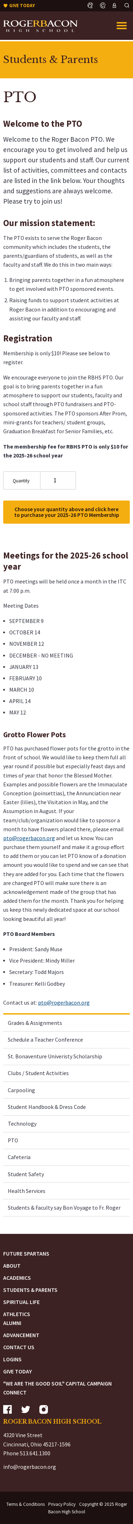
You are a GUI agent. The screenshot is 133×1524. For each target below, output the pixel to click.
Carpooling (21, 1090)
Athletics (16, 1314)
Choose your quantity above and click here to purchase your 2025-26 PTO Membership (66, 512)
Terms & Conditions (25, 1504)
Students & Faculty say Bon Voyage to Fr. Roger (64, 1207)
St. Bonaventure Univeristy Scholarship (55, 1056)
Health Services (26, 1191)
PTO (13, 1140)
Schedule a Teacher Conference (45, 1039)
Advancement (21, 1335)
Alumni (12, 1323)
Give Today (17, 1371)
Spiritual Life (21, 1302)
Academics (17, 1277)
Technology (22, 1123)
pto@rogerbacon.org (29, 838)
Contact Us (18, 1347)
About (12, 1265)
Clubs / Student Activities (38, 1073)
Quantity (21, 481)
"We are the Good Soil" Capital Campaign (57, 1383)
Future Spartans (26, 1253)
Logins (12, 1359)
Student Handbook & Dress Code (47, 1107)
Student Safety (26, 1174)
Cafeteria (19, 1157)
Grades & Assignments (35, 1023)
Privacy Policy (62, 1504)
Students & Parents (30, 1290)
